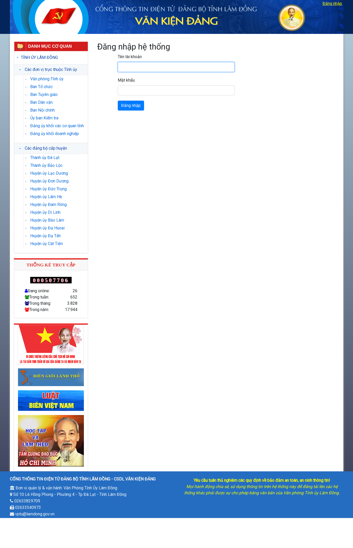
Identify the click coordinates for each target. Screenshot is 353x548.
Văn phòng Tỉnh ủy (47, 78)
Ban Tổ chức (41, 86)
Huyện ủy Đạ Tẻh (45, 235)
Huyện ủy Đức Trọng (48, 188)
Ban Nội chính (42, 110)
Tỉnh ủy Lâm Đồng (39, 57)
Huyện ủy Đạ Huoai (47, 228)
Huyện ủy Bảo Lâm (47, 220)
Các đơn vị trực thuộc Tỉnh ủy (51, 69)
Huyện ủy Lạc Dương (49, 173)
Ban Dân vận (41, 102)
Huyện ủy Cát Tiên (46, 243)
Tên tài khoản (130, 56)
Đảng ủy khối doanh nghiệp (54, 133)
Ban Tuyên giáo (44, 94)
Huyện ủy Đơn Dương (49, 181)
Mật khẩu (126, 80)
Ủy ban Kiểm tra (44, 117)
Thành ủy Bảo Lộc (46, 165)
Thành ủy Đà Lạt (44, 157)
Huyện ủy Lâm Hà (46, 196)
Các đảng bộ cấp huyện (46, 148)
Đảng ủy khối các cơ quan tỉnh (57, 125)
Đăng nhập (332, 3)
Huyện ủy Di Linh (45, 212)
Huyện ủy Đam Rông (48, 204)
